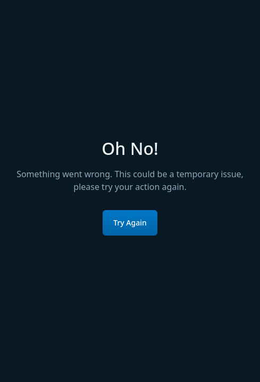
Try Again (130, 223)
